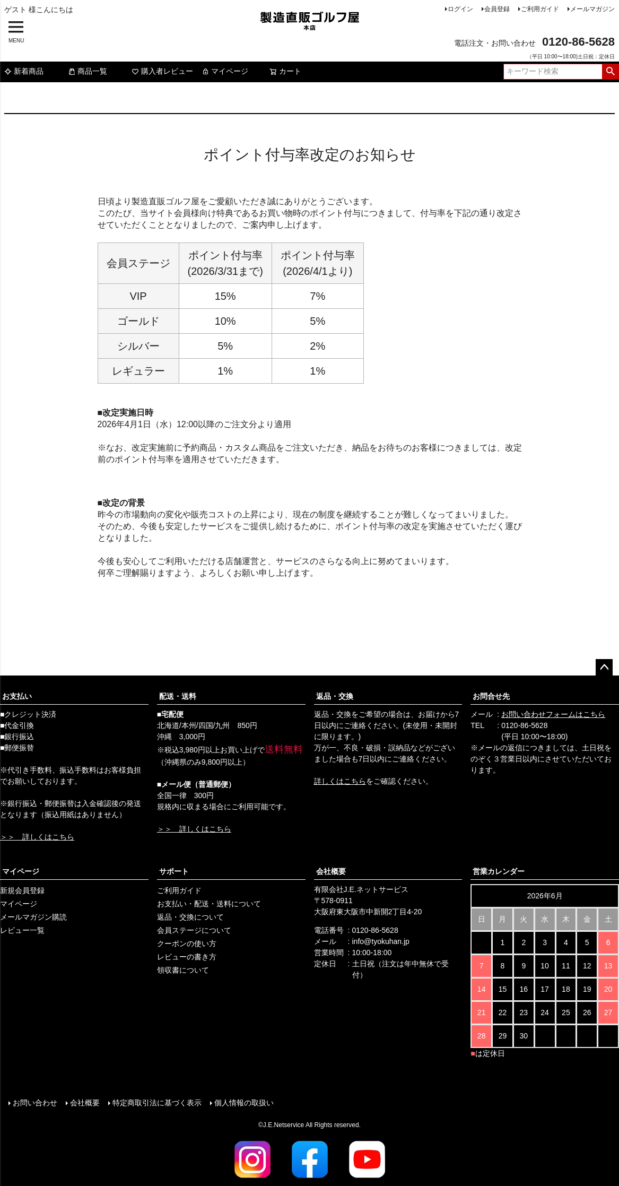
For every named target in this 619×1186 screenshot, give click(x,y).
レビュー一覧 (22, 930)
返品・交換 (334, 696)
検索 (610, 71)
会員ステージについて (194, 930)
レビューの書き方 (186, 957)
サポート (174, 871)
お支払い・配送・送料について (209, 903)
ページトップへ (604, 667)
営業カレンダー (499, 871)
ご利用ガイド (540, 9)
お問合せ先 (491, 696)
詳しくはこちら (340, 781)
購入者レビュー (162, 71)
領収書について (183, 970)
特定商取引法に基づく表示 (157, 1102)
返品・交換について (190, 917)
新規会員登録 (22, 890)
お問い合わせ (35, 1102)
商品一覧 (87, 71)
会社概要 (331, 871)
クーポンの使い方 (186, 943)
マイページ (225, 71)
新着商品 (23, 71)
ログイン (460, 9)
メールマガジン (592, 9)
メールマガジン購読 (33, 917)
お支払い (17, 696)
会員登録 (497, 9)
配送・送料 (177, 696)
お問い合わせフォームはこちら (553, 714)
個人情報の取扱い (244, 1102)
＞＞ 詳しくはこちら (37, 837)
